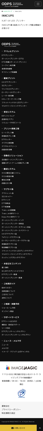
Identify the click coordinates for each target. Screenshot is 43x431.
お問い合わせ (19, 428)
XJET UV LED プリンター (13, 20)
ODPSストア (7, 11)
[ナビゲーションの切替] (38, 4)
